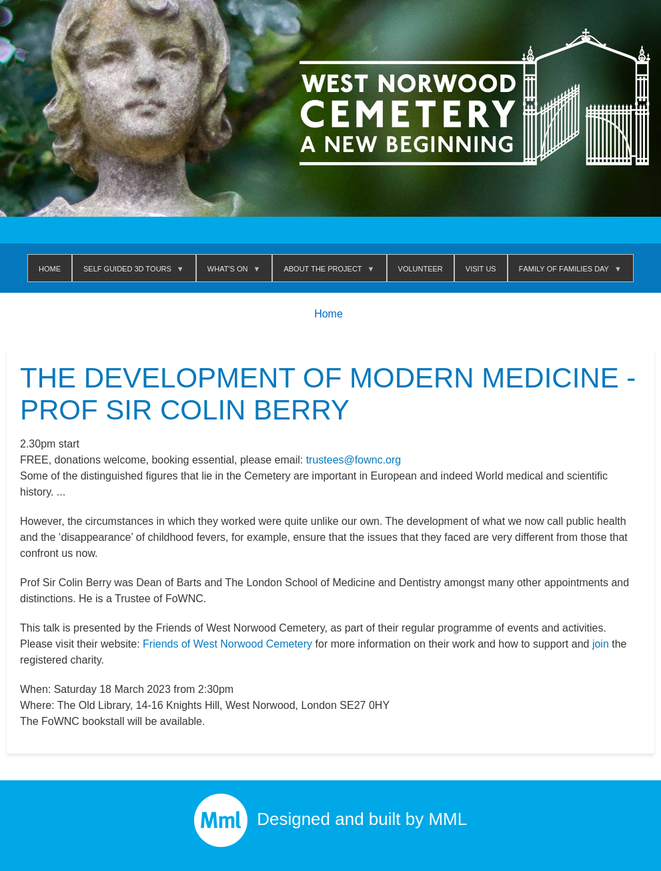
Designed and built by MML (331, 819)
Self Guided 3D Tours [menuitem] (130, 271)
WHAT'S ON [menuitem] (230, 271)
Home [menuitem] (50, 267)
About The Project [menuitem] (325, 271)
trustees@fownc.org (354, 460)
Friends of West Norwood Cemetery (227, 644)
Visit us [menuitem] (481, 267)
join (600, 644)
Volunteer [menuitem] (420, 267)
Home (328, 313)
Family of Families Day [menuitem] (566, 271)
